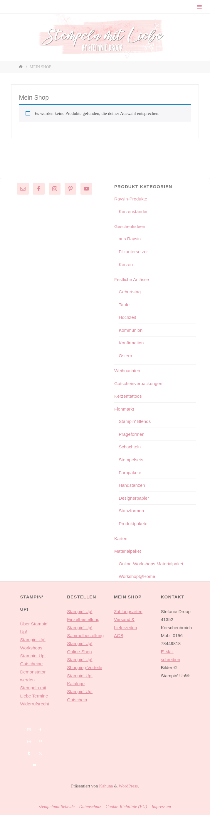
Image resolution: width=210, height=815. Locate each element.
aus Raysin (130, 238)
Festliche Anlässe (131, 279)
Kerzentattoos (128, 396)
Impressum (161, 806)
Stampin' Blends (135, 421)
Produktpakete (133, 523)
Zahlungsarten (128, 611)
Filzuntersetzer (133, 251)
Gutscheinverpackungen (138, 383)
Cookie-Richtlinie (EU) (126, 806)
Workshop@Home (137, 576)
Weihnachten (127, 370)
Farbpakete (130, 472)
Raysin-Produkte (130, 198)
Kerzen (126, 264)
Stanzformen (131, 510)
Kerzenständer (133, 211)
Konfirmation (131, 342)
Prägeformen (132, 434)
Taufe (124, 304)
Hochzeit (127, 317)
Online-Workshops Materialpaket (151, 563)
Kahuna (105, 785)
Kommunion (130, 330)
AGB (118, 635)
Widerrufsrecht (34, 703)
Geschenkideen (129, 226)
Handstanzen (132, 485)
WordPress (128, 785)
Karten (120, 538)
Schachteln (130, 446)
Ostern (125, 355)
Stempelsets (131, 459)
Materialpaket (127, 551)
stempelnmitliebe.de (57, 806)
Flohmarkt (124, 408)
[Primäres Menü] (199, 6)
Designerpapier (134, 498)
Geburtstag (130, 291)
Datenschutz (90, 806)
